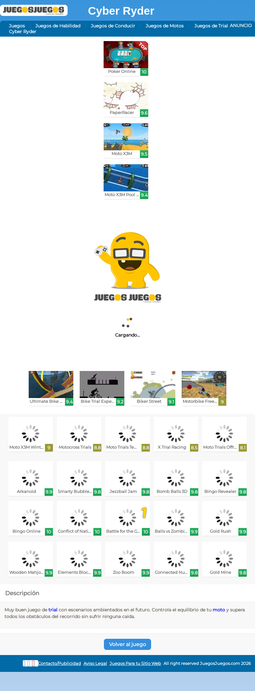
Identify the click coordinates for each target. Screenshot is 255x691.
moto (219, 610)
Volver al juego (127, 644)
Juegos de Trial (211, 26)
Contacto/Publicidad (59, 663)
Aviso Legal (95, 663)
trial (52, 610)
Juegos (17, 26)
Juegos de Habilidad (57, 26)
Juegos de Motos (165, 26)
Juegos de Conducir (113, 26)
